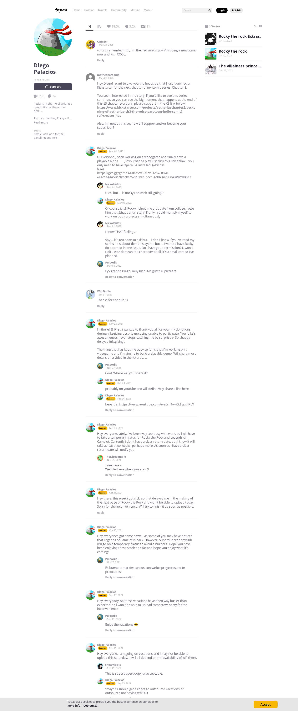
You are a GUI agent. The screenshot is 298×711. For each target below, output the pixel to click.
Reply (100, 60)
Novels (102, 10)
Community (119, 10)
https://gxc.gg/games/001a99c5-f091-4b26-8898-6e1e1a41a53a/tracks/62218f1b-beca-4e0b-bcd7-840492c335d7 (144, 175)
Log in (222, 10)
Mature (135, 10)
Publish (236, 10)
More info (74, 705)
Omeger (102, 41)
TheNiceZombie (115, 456)
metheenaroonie (108, 75)
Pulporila (111, 262)
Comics (89, 10)
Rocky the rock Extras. (240, 36)
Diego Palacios (106, 148)
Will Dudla (104, 291)
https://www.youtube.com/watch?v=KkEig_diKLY (156, 404)
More (148, 10)
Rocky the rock (233, 51)
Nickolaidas (113, 184)
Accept (265, 704)
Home (76, 10)
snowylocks (113, 665)
